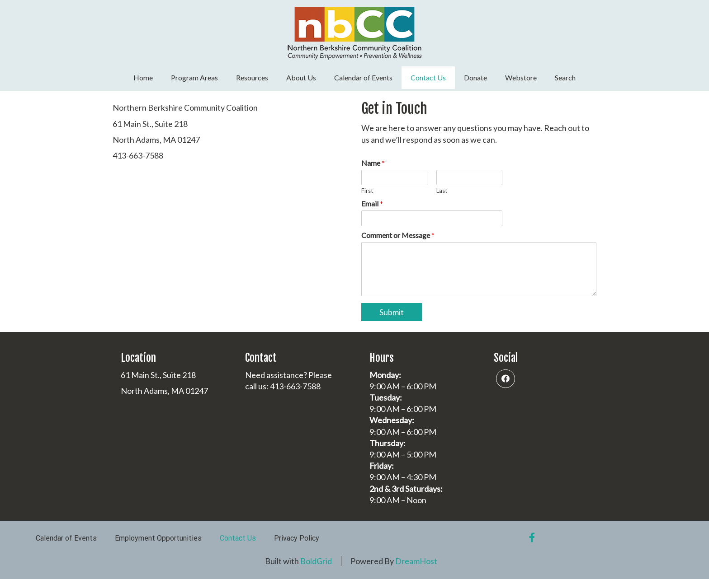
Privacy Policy (296, 538)
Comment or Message (398, 235)
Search (565, 77)
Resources (252, 77)
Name (373, 163)
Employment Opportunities (158, 538)
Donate (475, 77)
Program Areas (194, 77)
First (367, 190)
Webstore (521, 77)
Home (143, 77)
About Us (301, 77)
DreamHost (416, 561)
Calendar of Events (363, 77)
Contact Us (428, 77)
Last (441, 190)
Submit (391, 312)
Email (372, 203)
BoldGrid (316, 561)
